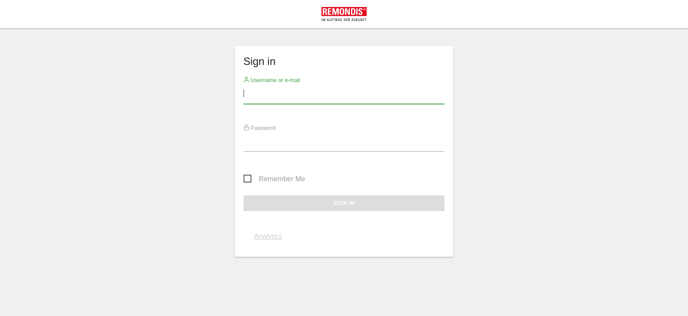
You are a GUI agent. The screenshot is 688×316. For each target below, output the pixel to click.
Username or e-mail (272, 80)
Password (260, 128)
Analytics (268, 236)
